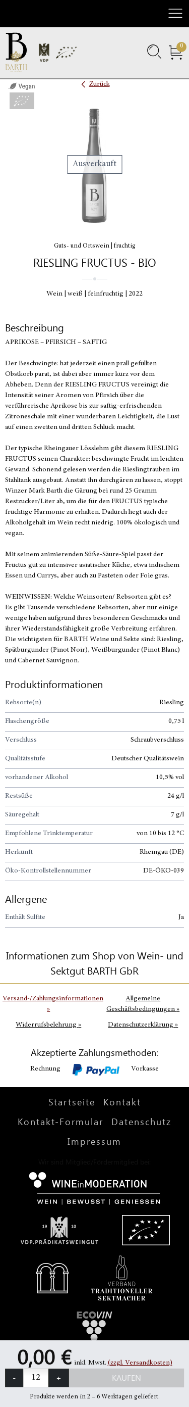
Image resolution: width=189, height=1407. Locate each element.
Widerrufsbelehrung (48, 1025)
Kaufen (126, 1377)
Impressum (94, 1141)
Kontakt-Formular (60, 1121)
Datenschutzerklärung (143, 1025)
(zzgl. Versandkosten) (140, 1363)
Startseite (71, 1102)
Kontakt (122, 1102)
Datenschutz (141, 1121)
